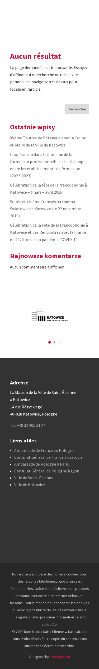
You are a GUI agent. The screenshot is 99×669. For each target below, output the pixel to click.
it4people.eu (60, 656)
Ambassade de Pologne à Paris (41, 464)
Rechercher (77, 109)
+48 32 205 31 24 (31, 425)
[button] (49, 342)
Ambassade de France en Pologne (44, 450)
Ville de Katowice (29, 484)
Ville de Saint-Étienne (33, 477)
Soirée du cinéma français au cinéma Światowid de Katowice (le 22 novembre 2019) (45, 208)
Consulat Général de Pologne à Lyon (46, 470)
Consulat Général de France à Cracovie (48, 457)
